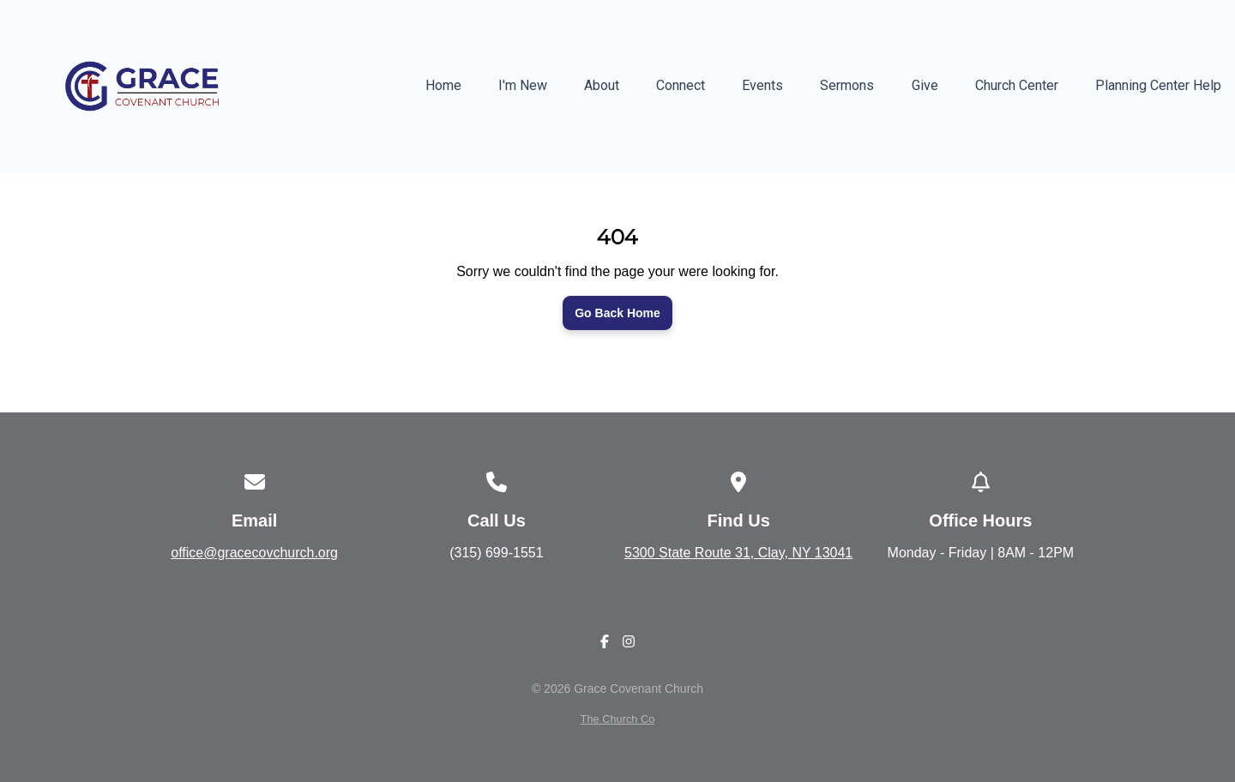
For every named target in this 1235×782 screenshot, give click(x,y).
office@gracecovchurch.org (254, 552)
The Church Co (618, 719)
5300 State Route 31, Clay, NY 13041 (738, 552)
